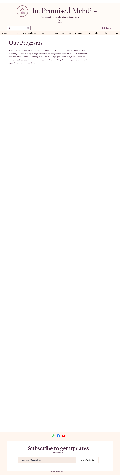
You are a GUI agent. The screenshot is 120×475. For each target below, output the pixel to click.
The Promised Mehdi (60, 10)
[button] (29, 33)
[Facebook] (58, 436)
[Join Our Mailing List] (87, 460)
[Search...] (16, 28)
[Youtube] (64, 436)
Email (20, 455)
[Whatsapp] (53, 436)
